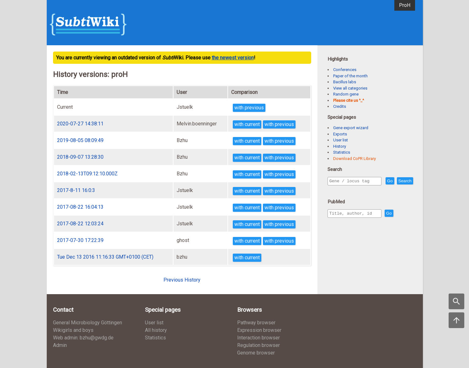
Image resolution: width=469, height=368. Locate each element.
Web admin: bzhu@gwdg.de (83, 338)
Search (337, 190)
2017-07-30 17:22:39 (80, 240)
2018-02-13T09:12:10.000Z (87, 174)
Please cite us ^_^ (348, 100)
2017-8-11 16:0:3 (76, 190)
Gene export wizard (350, 127)
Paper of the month (350, 76)
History (339, 146)
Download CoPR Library (354, 158)
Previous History (181, 280)
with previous (249, 108)
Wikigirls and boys (73, 330)
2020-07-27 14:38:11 (80, 124)
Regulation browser (258, 345)
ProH (404, 5)
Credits (339, 106)
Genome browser (256, 353)
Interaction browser (258, 338)
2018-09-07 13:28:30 (80, 157)
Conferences (344, 69)
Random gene (346, 94)
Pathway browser (256, 323)
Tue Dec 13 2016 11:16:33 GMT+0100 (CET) (105, 257)
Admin (60, 345)
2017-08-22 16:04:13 (80, 207)
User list (340, 140)
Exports (340, 134)
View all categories (350, 88)
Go (403, 181)
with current (247, 124)
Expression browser (259, 330)
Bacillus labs (344, 82)
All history (156, 330)
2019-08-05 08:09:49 (80, 140)
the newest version (233, 58)
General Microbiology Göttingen (87, 323)
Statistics (341, 152)
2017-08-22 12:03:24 (80, 224)
